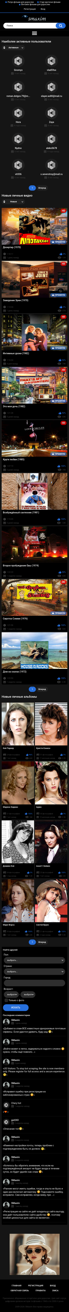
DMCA (55, 1290)
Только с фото (16, 1000)
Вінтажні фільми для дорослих (35, 4)
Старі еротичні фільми (50, 2)
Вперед (42, 188)
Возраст (8, 989)
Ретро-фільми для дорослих (21, 2)
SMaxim (15, 1020)
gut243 (15, 1120)
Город (7, 977)
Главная (16, 1285)
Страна (8, 966)
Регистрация (30, 9)
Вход (43, 9)
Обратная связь (19, 1290)
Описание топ (13, 1128)
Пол (6, 954)
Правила (41, 1290)
